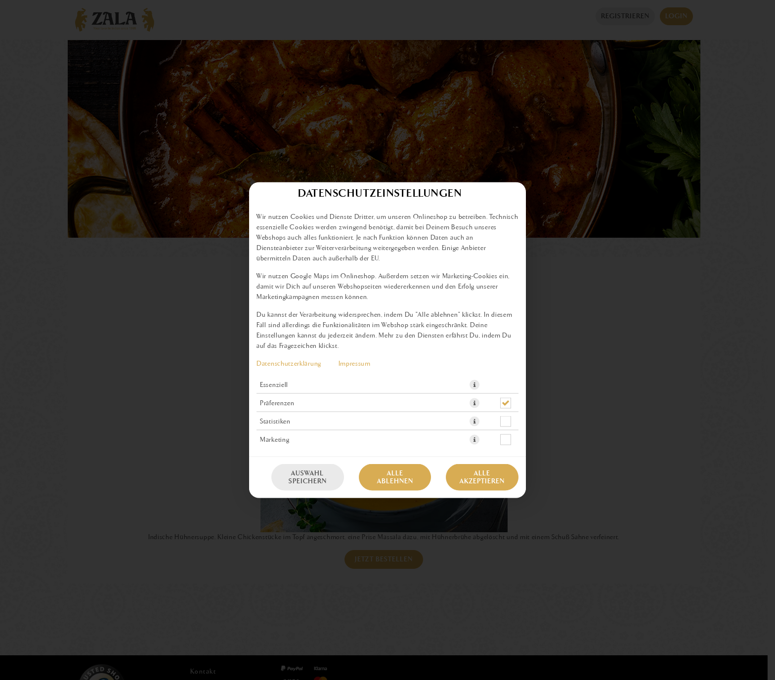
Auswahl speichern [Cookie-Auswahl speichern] (308, 477)
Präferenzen (277, 403)
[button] (474, 385)
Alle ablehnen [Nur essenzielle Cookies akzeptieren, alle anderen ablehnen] (395, 477)
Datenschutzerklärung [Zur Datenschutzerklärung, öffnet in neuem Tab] (289, 364)
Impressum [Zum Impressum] (355, 364)
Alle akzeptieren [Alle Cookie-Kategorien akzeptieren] (482, 477)
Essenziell (274, 385)
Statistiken (275, 421)
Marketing (274, 440)
